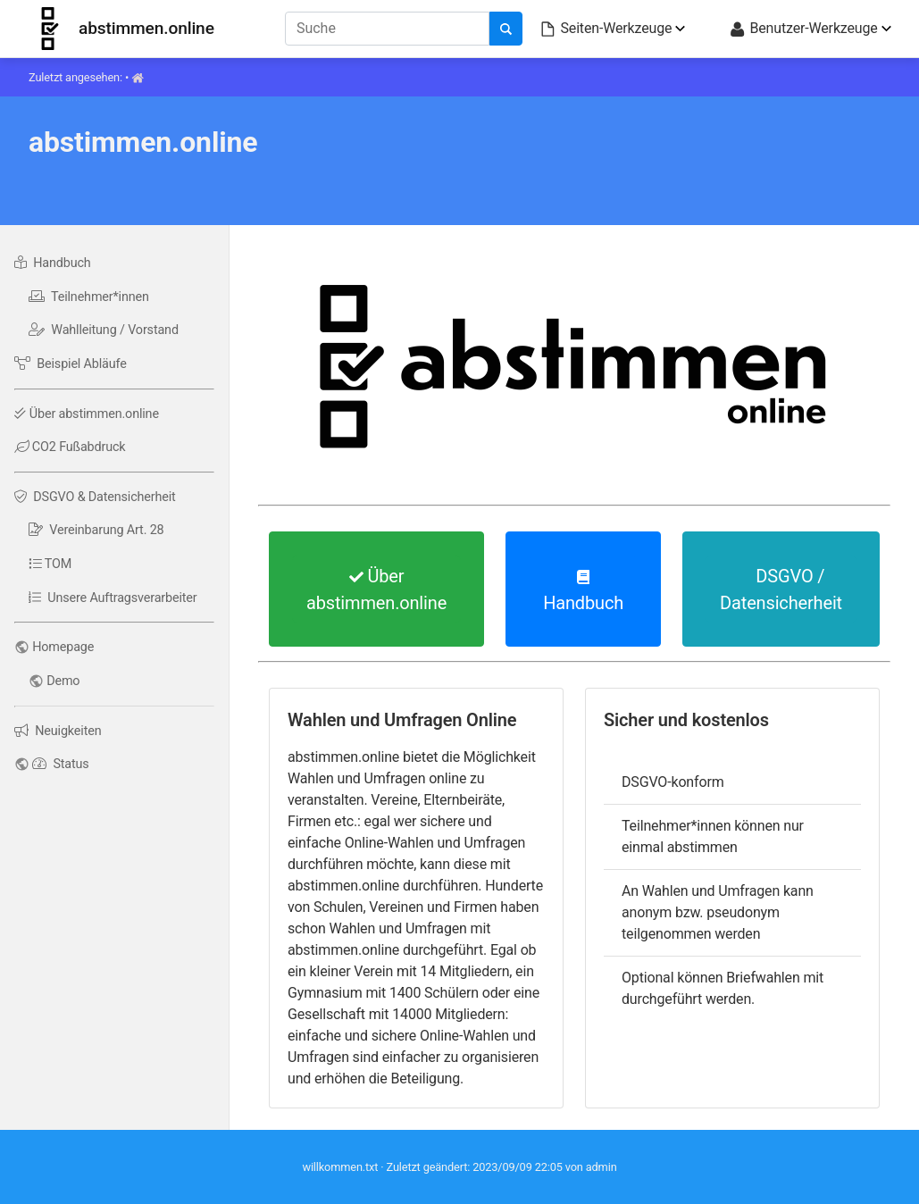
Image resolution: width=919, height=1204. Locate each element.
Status (60, 764)
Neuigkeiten (57, 731)
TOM (50, 564)
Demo (62, 681)
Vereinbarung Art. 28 (96, 530)
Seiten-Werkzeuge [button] (605, 29)
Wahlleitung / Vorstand (104, 330)
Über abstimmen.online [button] (376, 589)
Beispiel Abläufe (70, 364)
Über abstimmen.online (86, 414)
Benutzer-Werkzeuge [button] (803, 29)
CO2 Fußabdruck (69, 447)
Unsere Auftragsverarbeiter (113, 598)
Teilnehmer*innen (89, 297)
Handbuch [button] (583, 592)
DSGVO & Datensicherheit (95, 497)
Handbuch (52, 263)
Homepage (63, 647)
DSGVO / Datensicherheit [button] (781, 589)
